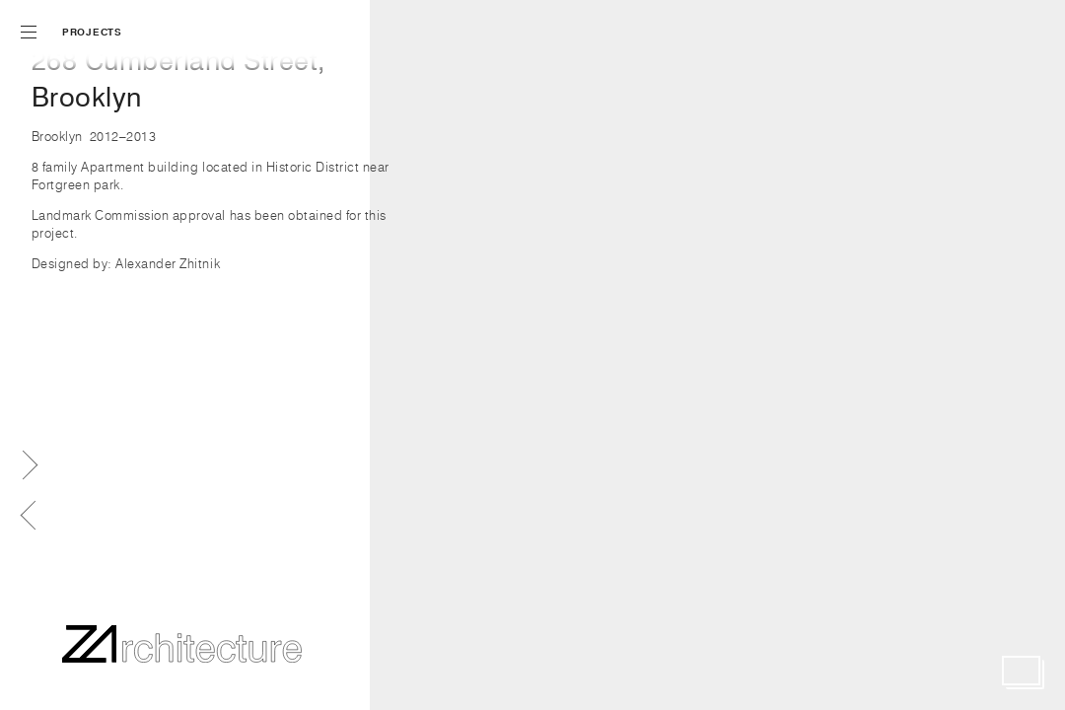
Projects (92, 32)
